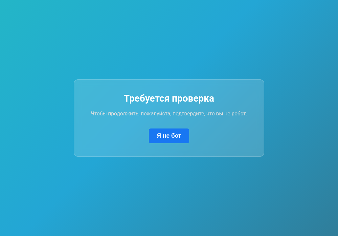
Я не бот (169, 135)
